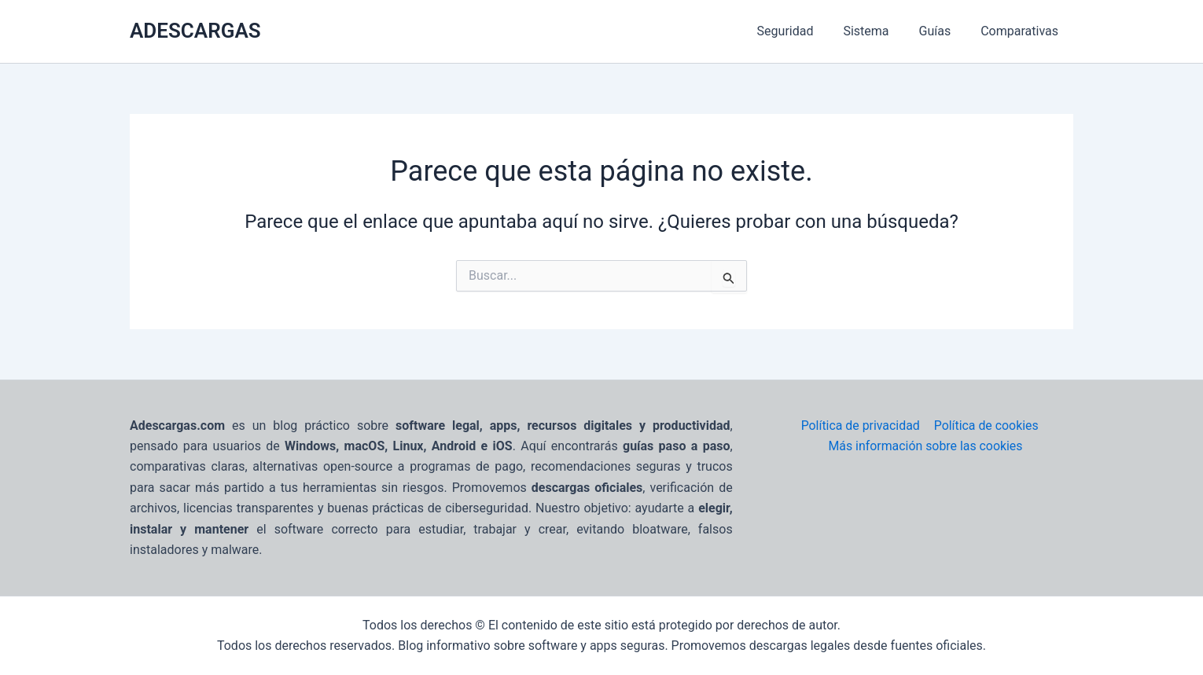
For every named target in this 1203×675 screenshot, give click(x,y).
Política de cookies (985, 425)
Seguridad (802, 31)
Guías (942, 31)
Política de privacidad (860, 425)
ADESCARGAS (195, 30)
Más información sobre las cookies (926, 445)
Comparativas (1022, 31)
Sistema (877, 31)
